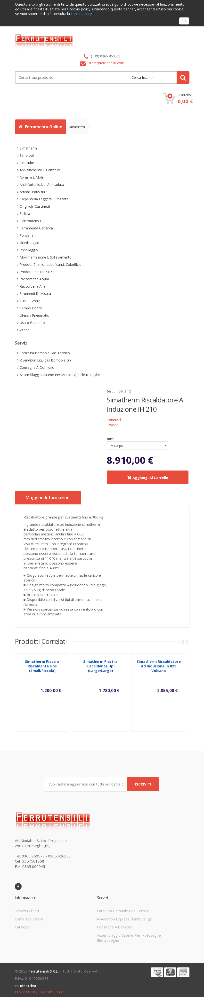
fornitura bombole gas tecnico (45, 353)
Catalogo (22, 925)
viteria (24, 330)
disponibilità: (117, 391)
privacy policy (26, 990)
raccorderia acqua (34, 279)
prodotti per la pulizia (37, 271)
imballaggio (29, 250)
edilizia (25, 213)
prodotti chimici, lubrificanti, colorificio (51, 264)
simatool (27, 155)
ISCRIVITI (143, 782)
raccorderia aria (32, 286)
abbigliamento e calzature (40, 170)
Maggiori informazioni (51, 498)
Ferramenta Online (40, 126)
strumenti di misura (35, 293)
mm (110, 438)
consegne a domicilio (37, 367)
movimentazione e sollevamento (46, 257)
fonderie (26, 235)
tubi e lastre (30, 300)
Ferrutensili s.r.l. (44, 969)
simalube (27, 162)
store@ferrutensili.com (106, 63)
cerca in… (139, 77)
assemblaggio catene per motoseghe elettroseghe (60, 374)
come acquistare (29, 917)
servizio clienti (27, 909)
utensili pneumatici (34, 315)
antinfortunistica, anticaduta (42, 184)
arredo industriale (34, 191)
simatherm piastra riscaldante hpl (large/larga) (100, 667)
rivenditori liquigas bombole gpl (46, 360)
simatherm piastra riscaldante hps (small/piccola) (42, 667)
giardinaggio (29, 242)
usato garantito (32, 322)
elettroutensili (30, 221)
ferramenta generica (36, 228)
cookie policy (52, 990)
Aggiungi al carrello (147, 477)
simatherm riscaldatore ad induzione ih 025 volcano (159, 667)
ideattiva (28, 983)
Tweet (112, 424)
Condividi (114, 419)
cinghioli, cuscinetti (35, 206)
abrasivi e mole (32, 177)
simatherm (78, 126)
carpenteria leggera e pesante (44, 199)
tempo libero (31, 308)
